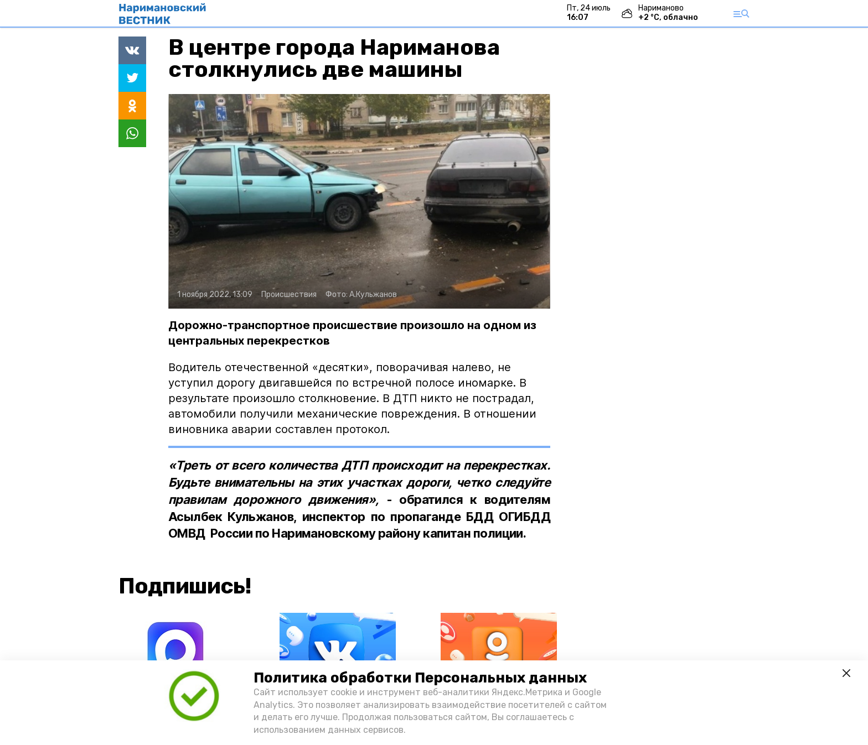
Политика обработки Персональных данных (420, 677)
